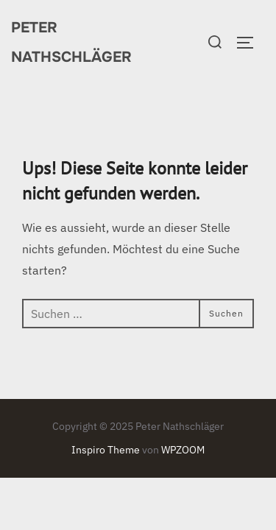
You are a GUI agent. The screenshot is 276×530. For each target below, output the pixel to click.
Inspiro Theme (105, 449)
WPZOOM (183, 449)
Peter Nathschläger (71, 42)
